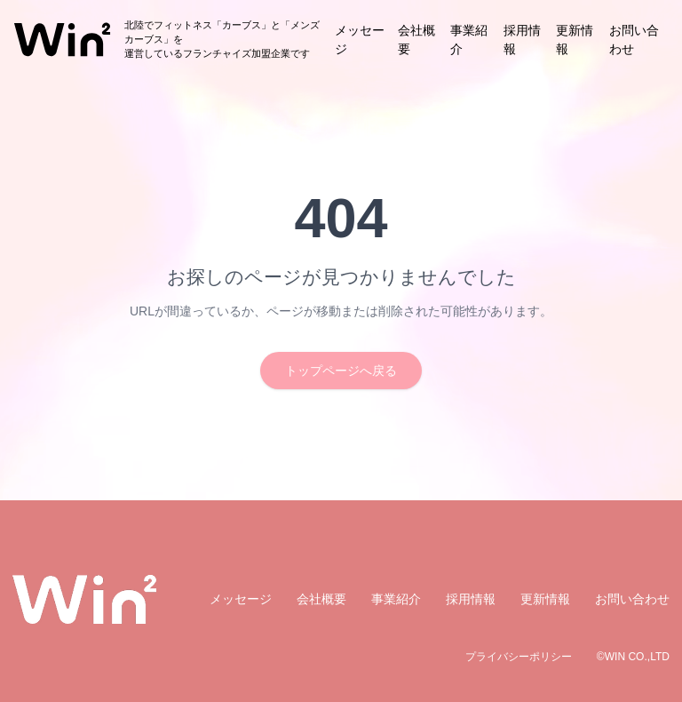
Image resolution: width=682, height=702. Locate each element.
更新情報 (545, 599)
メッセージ (241, 599)
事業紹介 (396, 599)
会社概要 (321, 599)
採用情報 (471, 599)
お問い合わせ (632, 599)
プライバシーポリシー (518, 656)
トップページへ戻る (341, 370)
